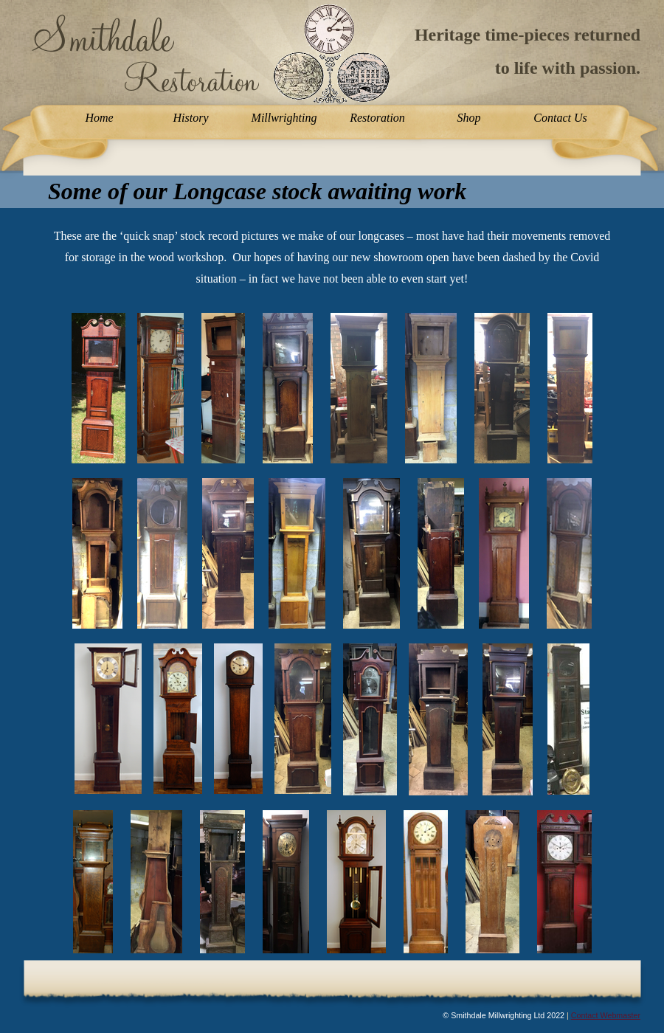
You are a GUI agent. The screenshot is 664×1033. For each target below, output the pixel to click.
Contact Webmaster (605, 1015)
